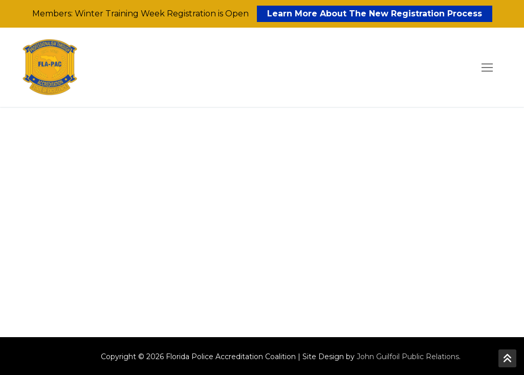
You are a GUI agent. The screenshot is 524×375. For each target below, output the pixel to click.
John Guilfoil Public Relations (408, 356)
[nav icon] (487, 67)
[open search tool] (458, 67)
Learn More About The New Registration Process (374, 13)
